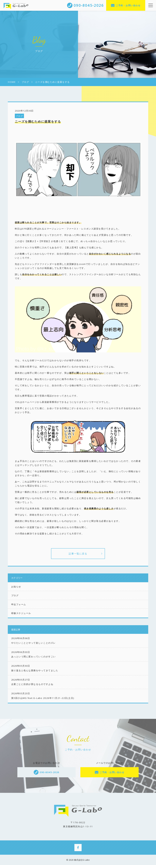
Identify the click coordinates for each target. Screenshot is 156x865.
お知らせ (16, 586)
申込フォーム (18, 604)
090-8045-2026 (49, 772)
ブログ (19, 115)
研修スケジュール (21, 613)
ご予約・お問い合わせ (128, 5)
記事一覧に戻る (78, 553)
